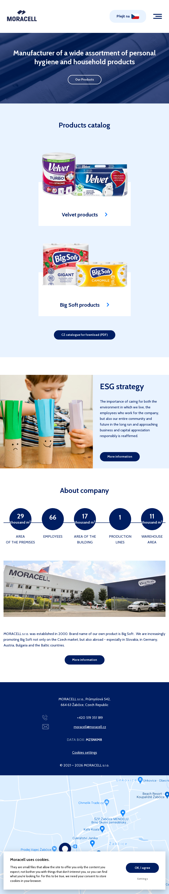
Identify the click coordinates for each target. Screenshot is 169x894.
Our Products (84, 79)
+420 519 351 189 (90, 718)
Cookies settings (84, 752)
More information (119, 456)
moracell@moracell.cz (90, 727)
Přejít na (123, 16)
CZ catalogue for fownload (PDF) (84, 334)
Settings (142, 878)
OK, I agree (142, 868)
